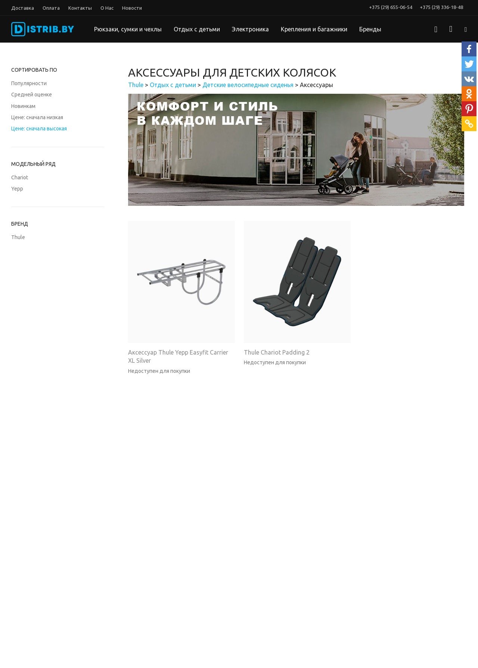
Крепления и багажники (314, 29)
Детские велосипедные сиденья (248, 84)
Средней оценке (31, 95)
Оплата (51, 7)
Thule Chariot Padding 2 (277, 352)
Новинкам (23, 106)
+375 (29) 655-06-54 (390, 7)
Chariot (19, 177)
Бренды (370, 29)
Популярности (29, 83)
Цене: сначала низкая (37, 117)
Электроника (250, 29)
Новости (132, 7)
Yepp (17, 189)
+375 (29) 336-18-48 (441, 7)
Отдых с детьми (197, 29)
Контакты (80, 7)
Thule (18, 237)
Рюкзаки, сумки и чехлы (128, 29)
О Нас (107, 7)
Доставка (22, 7)
